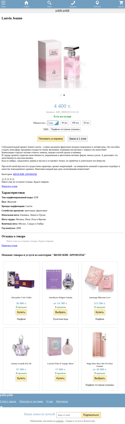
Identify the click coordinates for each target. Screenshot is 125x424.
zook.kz (59, 421)
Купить (21, 312)
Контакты (62, 401)
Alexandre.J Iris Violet (21, 297)
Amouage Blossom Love (100, 297)
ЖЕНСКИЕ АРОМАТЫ (25, 174)
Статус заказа (8, 401)
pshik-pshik (62, 10)
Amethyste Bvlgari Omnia (60, 297)
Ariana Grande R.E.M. (21, 363)
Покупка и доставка (31, 401)
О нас (49, 401)
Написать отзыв (9, 186)
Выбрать (60, 312)
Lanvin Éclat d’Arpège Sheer (60, 363)
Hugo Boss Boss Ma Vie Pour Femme (100, 364)
